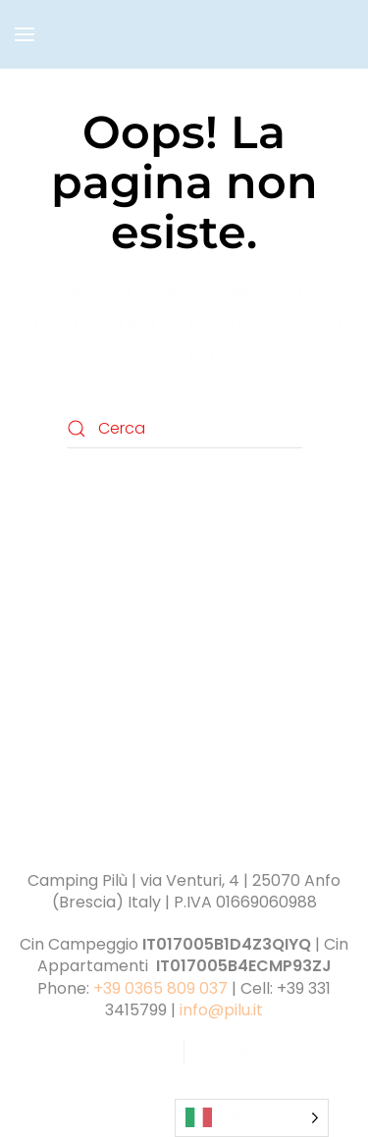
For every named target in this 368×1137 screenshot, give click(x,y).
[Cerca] (184, 428)
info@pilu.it (221, 1010)
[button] (24, 34)
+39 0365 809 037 (160, 988)
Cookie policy (263, 1052)
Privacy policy (104, 1052)
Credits (184, 1085)
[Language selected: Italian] (252, 1118)
